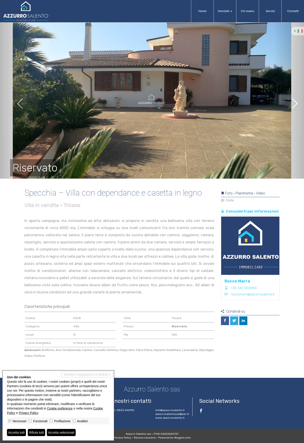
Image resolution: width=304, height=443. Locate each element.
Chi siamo (247, 11)
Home (202, 11)
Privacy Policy (122, 437)
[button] (15, 100)
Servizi (270, 11)
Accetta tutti (16, 432)
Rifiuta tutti (36, 432)
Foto (227, 200)
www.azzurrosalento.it (169, 417)
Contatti (293, 11)
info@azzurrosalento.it (169, 410)
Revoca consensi (145, 437)
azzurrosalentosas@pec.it (172, 414)
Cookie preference (60, 408)
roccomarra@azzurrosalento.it (252, 294)
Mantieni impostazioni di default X (87, 374)
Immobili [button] (225, 11)
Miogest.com (182, 437)
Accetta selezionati (61, 432)
